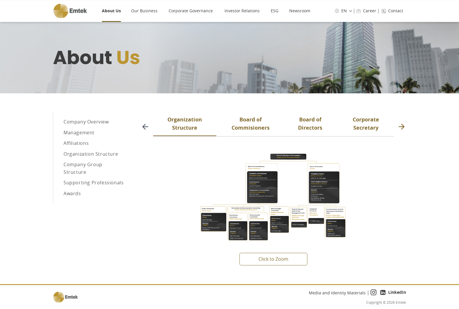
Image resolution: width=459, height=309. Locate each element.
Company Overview (86, 123)
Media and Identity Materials (337, 293)
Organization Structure (91, 165)
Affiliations (76, 151)
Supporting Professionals (94, 201)
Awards (72, 214)
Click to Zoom (273, 259)
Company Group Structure (83, 183)
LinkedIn (393, 292)
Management (79, 137)
